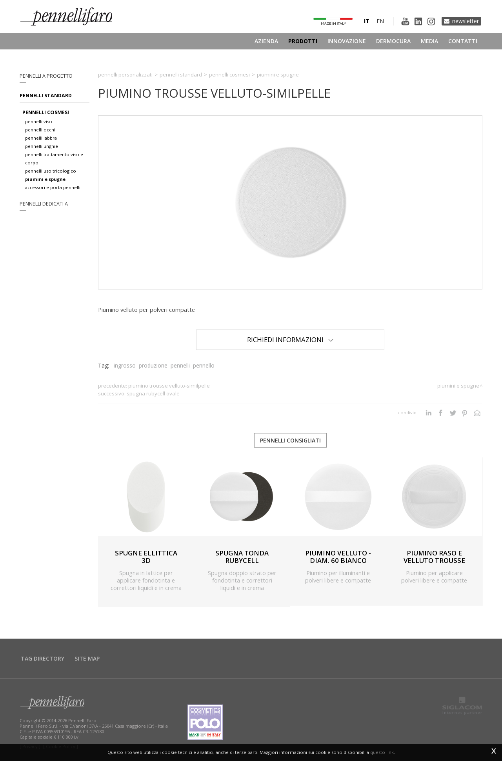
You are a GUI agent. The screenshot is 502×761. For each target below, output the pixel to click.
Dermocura (393, 41)
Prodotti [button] (302, 41)
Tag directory (42, 658)
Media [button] (429, 41)
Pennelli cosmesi (229, 74)
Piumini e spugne (278, 74)
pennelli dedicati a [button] (44, 203)
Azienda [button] (266, 41)
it (366, 21)
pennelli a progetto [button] (46, 76)
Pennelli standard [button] (46, 95)
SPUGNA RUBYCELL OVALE (153, 393)
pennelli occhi (40, 130)
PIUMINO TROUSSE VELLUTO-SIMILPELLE (169, 385)
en (380, 21)
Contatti (462, 41)
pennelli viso (38, 121)
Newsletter (465, 21)
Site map (87, 658)
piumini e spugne (45, 179)
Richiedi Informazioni (290, 339)
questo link (382, 752)
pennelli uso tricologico (50, 171)
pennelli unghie (41, 146)
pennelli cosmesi (45, 112)
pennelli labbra (41, 138)
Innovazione (346, 41)
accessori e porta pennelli (52, 187)
